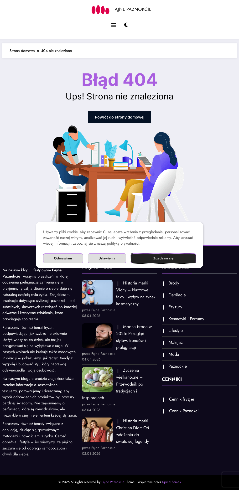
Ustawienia (107, 258)
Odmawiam (63, 258)
